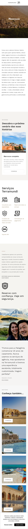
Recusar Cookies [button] (8, 524)
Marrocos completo (11, 156)
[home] (14, 3)
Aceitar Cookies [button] (19, 524)
